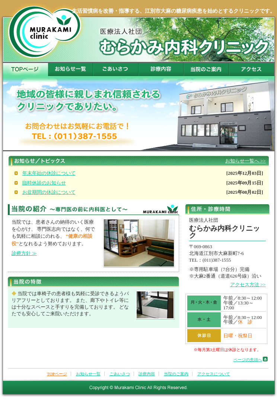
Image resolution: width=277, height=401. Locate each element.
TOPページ (25, 69)
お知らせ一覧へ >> (245, 161)
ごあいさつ (116, 69)
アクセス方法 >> (248, 284)
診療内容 (161, 69)
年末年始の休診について (49, 173)
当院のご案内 (206, 69)
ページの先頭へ (247, 359)
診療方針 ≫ (24, 253)
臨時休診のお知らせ (44, 183)
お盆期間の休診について (49, 192)
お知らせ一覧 (70, 69)
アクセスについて (251, 69)
